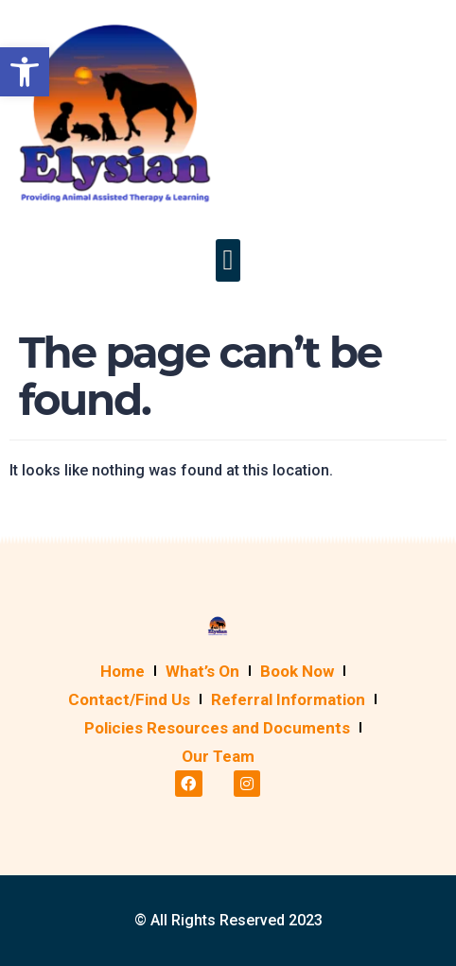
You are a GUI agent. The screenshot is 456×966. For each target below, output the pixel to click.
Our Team (218, 756)
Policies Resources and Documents (217, 727)
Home (122, 671)
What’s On (202, 671)
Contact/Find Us (129, 699)
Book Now (297, 671)
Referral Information (288, 699)
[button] (228, 260)
